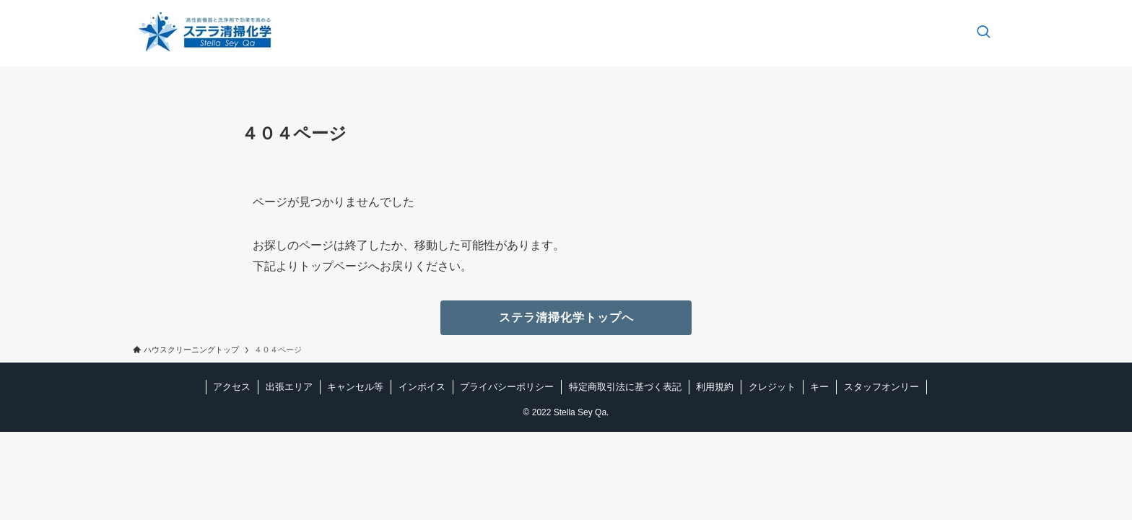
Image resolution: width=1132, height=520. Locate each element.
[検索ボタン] (983, 33)
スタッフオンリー (881, 386)
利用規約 (714, 386)
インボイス (422, 386)
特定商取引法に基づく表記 (625, 386)
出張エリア (289, 386)
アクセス (232, 386)
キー (819, 386)
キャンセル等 (355, 386)
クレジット (772, 386)
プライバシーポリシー (507, 386)
